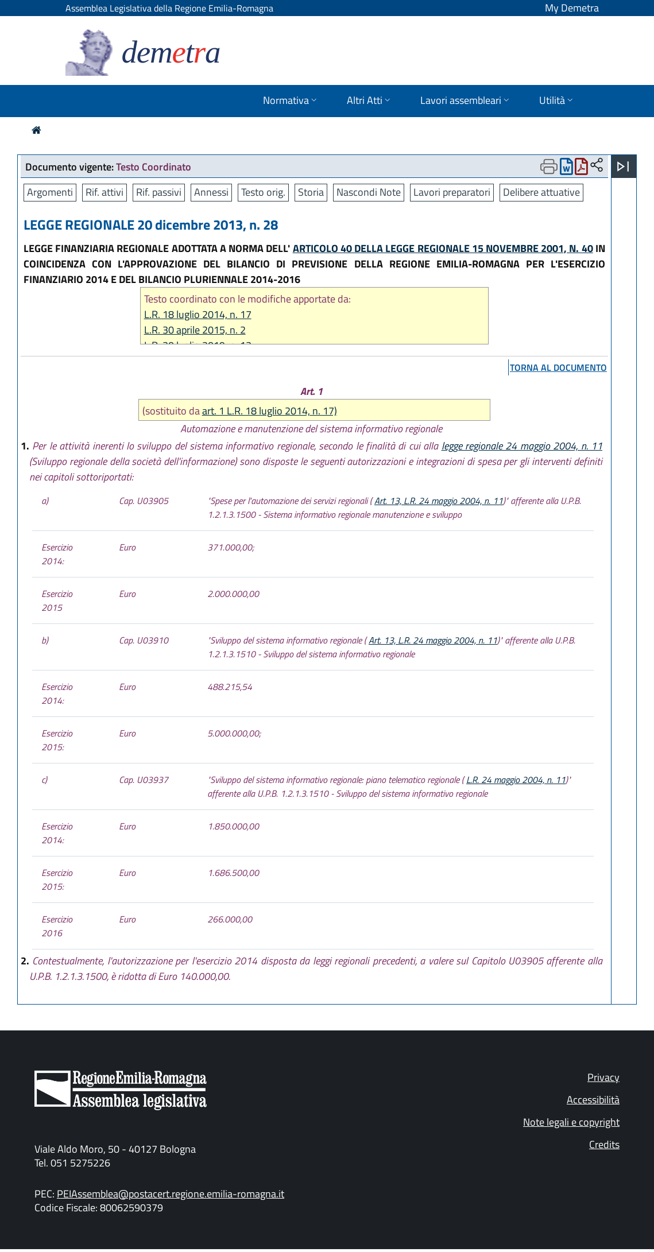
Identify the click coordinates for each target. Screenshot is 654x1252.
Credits (604, 1144)
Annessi (211, 192)
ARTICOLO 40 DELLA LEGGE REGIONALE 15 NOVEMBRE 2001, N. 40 (443, 248)
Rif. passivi (158, 192)
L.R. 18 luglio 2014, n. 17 (197, 314)
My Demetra (572, 7)
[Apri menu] (623, 166)
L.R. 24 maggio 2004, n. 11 (516, 779)
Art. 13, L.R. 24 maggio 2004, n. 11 (438, 500)
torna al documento (558, 367)
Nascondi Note (368, 192)
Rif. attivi (104, 192)
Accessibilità (593, 1099)
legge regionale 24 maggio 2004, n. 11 (522, 445)
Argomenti (50, 192)
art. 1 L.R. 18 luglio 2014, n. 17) (269, 410)
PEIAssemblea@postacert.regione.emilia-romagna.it (170, 1193)
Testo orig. (263, 192)
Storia (311, 192)
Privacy (603, 1077)
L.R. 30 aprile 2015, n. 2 (195, 330)
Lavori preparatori (451, 192)
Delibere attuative (541, 192)
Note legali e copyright (571, 1122)
